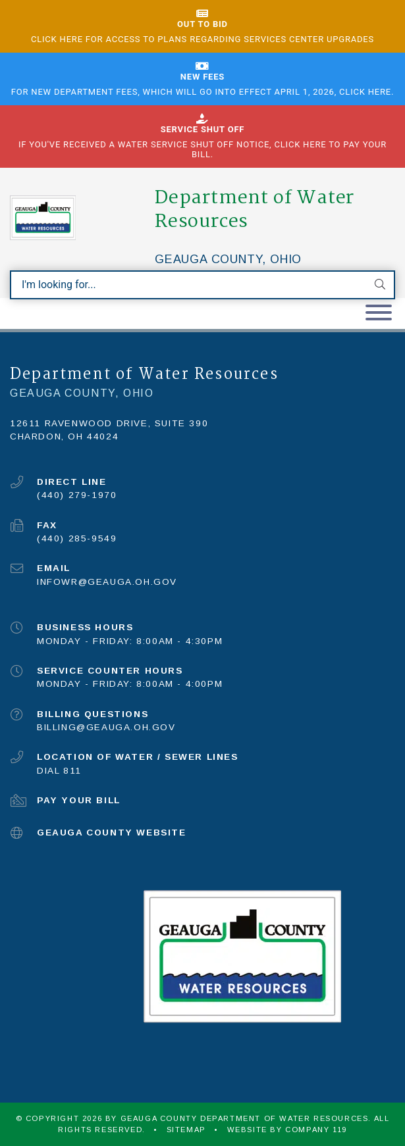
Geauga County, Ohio (228, 259)
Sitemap (186, 1130)
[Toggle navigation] (378, 313)
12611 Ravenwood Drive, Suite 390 (109, 423)
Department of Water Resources (254, 210)
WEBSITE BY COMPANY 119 (287, 1130)
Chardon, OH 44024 (64, 436)
